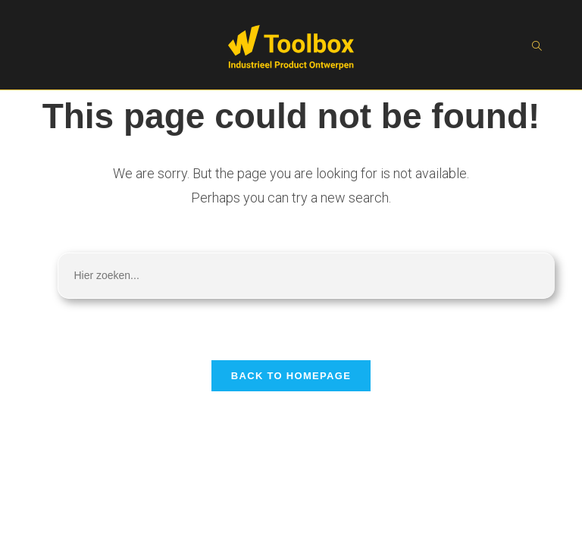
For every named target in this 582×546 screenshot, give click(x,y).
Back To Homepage (291, 375)
